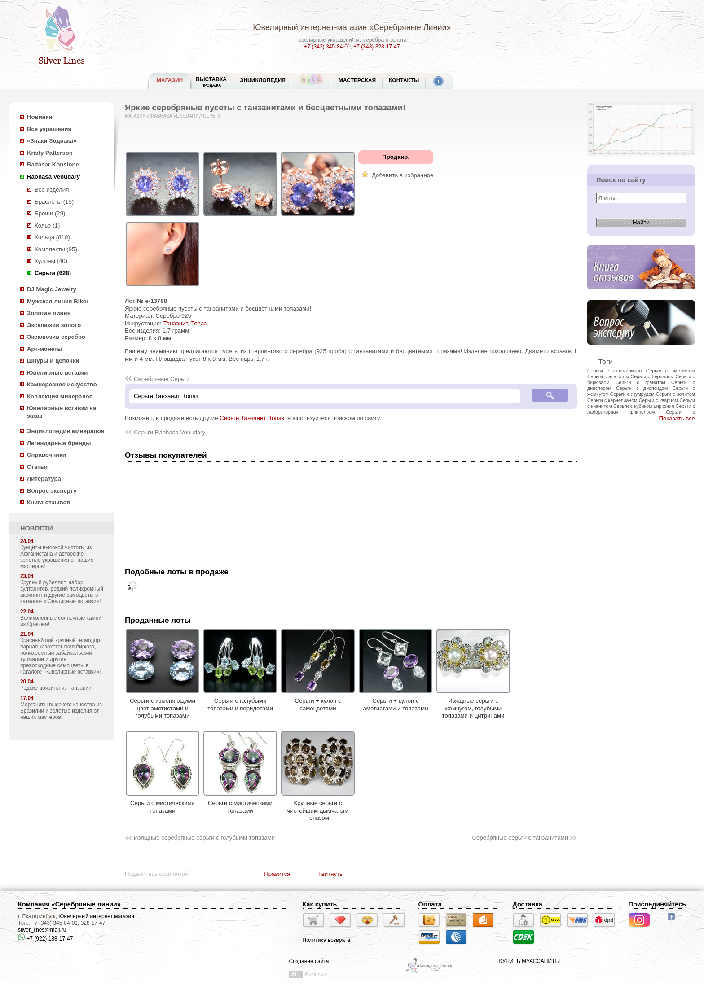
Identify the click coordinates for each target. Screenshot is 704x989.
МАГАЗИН (170, 80)
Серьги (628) (53, 273)
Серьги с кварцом (658, 400)
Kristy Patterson (50, 152)
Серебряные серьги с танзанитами (520, 837)
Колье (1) (47, 225)
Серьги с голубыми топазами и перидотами (240, 701)
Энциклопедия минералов (66, 431)
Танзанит (175, 323)
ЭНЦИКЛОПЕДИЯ (263, 80)
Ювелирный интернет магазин (96, 916)
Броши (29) (50, 213)
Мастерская (357, 80)
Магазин (135, 116)
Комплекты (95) (56, 249)
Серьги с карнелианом (612, 400)
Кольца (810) (52, 237)
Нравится (277, 874)
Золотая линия (48, 313)
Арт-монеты (44, 349)
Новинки (39, 117)
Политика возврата (326, 940)
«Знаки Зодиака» (52, 140)
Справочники (46, 454)
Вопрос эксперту (52, 490)
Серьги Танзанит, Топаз (252, 418)
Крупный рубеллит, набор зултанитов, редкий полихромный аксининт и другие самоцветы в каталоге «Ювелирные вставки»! (61, 591)
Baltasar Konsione (53, 164)
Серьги (212, 116)
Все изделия (52, 189)
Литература (44, 478)
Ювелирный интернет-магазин (310, 27)
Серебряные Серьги (161, 379)
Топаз (199, 323)
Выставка (211, 82)
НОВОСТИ (36, 528)
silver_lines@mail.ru (42, 930)
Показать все (677, 418)
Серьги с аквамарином (614, 370)
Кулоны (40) (51, 261)
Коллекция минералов (60, 396)
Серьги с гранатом (640, 382)
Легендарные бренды (59, 443)
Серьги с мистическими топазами (162, 803)
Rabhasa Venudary (53, 176)
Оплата (430, 904)
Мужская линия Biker (57, 301)
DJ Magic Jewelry (51, 289)
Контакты (404, 80)
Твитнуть (330, 874)
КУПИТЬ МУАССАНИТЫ (529, 961)
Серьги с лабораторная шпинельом (641, 409)
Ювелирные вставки (57, 372)
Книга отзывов (48, 502)
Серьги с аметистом (670, 370)
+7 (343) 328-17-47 (376, 47)
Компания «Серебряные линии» (69, 904)
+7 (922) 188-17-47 (45, 939)
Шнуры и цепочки (53, 360)
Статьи (37, 467)
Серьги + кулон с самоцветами (318, 701)
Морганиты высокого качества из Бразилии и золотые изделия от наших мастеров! (61, 710)
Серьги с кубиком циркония (643, 406)
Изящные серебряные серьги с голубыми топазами (204, 837)
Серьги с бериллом (652, 376)
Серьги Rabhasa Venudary (169, 432)
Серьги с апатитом (608, 376)
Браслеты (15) (54, 201)
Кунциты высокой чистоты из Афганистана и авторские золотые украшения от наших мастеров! (56, 556)
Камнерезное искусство (62, 384)
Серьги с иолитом (675, 394)
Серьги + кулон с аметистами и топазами (395, 701)
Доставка (527, 904)
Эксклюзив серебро (56, 336)
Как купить (320, 904)
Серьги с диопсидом (642, 388)
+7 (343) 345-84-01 (327, 47)
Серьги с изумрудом (632, 394)
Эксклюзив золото (54, 325)
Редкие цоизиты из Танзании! (56, 688)
